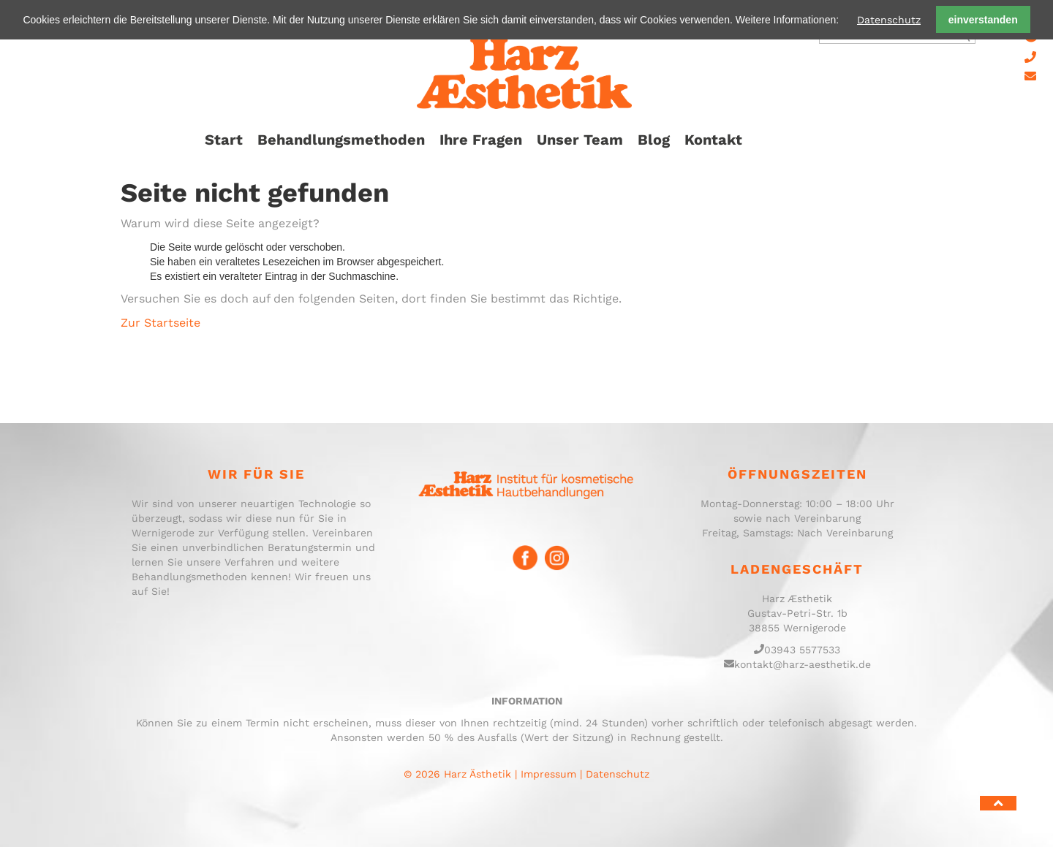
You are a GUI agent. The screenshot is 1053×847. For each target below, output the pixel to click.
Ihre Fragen (480, 139)
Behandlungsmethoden (341, 139)
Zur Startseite (160, 323)
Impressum (548, 774)
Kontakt (713, 139)
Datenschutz (889, 20)
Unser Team (580, 139)
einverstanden (983, 20)
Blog (654, 139)
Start (224, 139)
